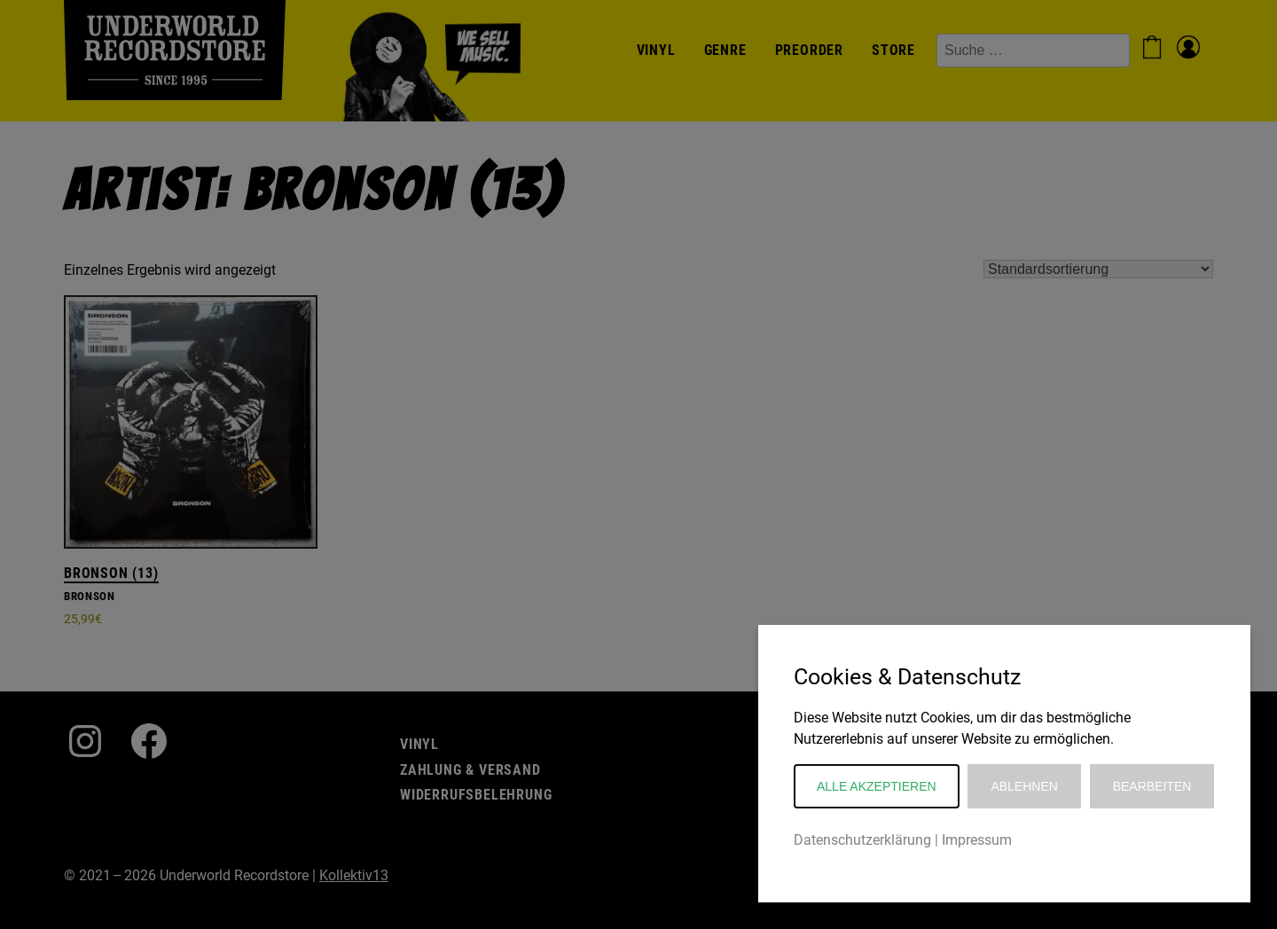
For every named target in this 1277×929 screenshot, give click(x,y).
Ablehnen (1024, 786)
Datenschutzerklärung (862, 839)
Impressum (977, 839)
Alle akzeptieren (876, 786)
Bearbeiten (1152, 786)
